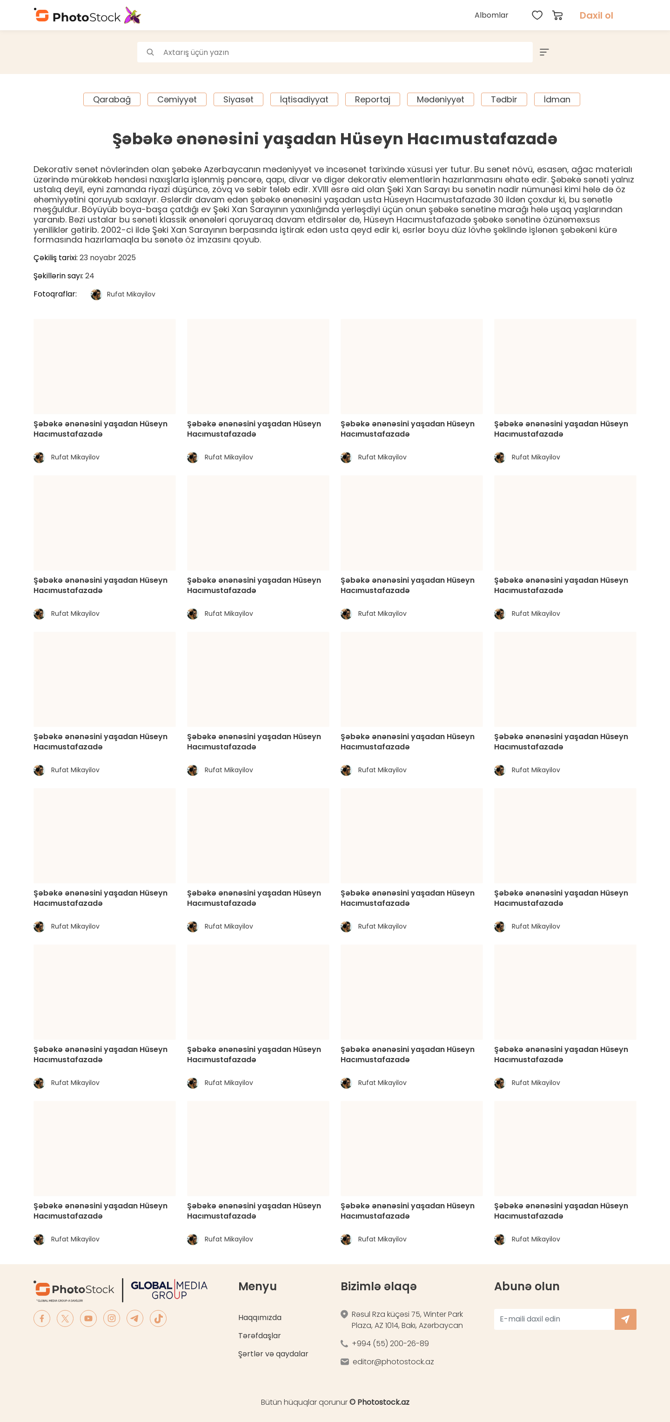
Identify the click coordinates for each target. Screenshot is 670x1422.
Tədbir (504, 99)
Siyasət (238, 99)
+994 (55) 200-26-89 (390, 1343)
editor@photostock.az (393, 1361)
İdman (557, 99)
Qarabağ (112, 99)
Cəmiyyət (177, 99)
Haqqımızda (259, 1317)
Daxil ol (596, 15)
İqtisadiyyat (304, 99)
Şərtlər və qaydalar (273, 1353)
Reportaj (372, 99)
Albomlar (492, 15)
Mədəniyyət (440, 99)
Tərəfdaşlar (259, 1335)
